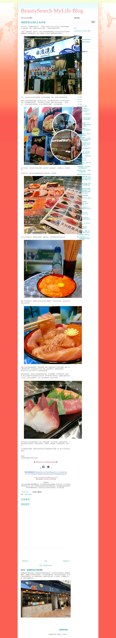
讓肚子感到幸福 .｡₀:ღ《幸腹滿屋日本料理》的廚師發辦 (84, 238)
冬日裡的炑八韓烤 (82, 106)
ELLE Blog (57, 472)
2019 (77, 71)
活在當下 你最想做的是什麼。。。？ (84, 149)
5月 (78, 94)
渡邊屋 (30, 494)
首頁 (46, 561)
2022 (77, 64)
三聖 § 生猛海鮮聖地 (82, 195)
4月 (78, 97)
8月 (78, 87)
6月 (78, 92)
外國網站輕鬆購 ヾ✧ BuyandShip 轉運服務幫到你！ (83, 130)
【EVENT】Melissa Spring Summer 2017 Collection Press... (83, 110)
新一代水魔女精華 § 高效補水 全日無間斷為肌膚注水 (84, 185)
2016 (77, 243)
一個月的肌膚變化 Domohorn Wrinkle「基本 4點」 (83, 203)
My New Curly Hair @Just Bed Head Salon (82, 214)
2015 (77, 246)
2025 (77, 56)
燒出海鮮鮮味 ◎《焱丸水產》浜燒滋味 (84, 134)
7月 (78, 90)
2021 (77, 66)
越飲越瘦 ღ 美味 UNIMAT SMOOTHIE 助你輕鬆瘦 (84, 119)
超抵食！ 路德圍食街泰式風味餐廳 (31, 570)
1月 (78, 104)
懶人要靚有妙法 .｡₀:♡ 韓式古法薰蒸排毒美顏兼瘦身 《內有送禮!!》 (84, 139)
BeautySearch (86, 39)
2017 (77, 76)
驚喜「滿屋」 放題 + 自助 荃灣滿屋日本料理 (83, 231)
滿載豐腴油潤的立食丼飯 (83, 174)
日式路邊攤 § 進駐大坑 (83, 234)
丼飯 (26, 494)
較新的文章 (25, 561)
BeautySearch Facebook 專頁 (82, 31)
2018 (77, 73)
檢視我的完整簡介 (85, 42)
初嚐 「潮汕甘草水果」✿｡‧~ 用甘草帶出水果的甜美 (83, 219)
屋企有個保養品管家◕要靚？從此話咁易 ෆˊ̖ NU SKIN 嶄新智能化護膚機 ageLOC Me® (84, 191)
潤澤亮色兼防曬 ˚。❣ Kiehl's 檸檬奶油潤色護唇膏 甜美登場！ (84, 124)
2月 (78, 101)
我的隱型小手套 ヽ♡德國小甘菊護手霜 (83, 171)
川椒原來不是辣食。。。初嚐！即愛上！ (83, 227)
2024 (77, 59)
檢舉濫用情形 (63, 629)
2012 (77, 253)
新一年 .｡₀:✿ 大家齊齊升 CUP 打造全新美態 (83, 152)
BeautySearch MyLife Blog (52, 11)
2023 (77, 61)
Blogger (65, 634)
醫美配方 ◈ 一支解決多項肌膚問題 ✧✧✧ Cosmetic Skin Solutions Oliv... (84, 158)
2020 (77, 68)
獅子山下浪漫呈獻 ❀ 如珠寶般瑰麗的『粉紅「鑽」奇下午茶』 (83, 144)
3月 (78, 99)
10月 (78, 82)
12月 (78, 78)
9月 (78, 85)
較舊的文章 (66, 561)
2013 (77, 250)
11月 (78, 80)
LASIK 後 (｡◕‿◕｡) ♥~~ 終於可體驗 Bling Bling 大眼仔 (84, 208)
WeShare (28, 474)
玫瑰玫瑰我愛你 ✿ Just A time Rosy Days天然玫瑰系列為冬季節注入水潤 (84, 179)
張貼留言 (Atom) (47, 565)
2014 (77, 248)
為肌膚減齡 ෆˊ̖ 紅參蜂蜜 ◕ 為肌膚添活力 (83, 167)
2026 (77, 54)
